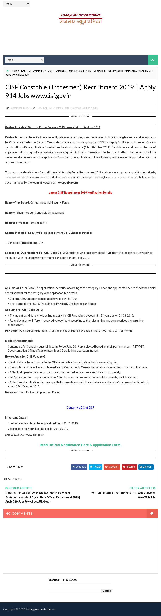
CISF (49, 70)
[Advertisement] (80, 41)
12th (23, 70)
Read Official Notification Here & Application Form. (80, 445)
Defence (61, 70)
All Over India (36, 70)
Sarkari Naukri (77, 70)
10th (14, 70)
